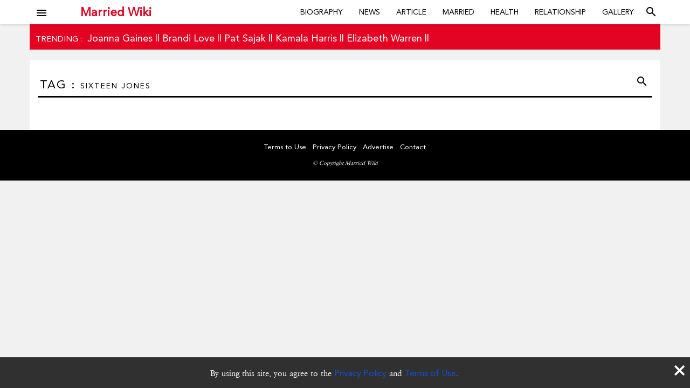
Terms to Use (285, 147)
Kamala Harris (306, 38)
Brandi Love (188, 38)
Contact (413, 147)
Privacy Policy (360, 373)
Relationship (560, 12)
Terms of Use (430, 373)
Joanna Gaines (120, 38)
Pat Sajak (245, 38)
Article (411, 12)
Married (458, 12)
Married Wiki (115, 12)
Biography (321, 12)
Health (505, 12)
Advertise (378, 147)
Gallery (618, 12)
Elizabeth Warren (384, 38)
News (369, 12)
